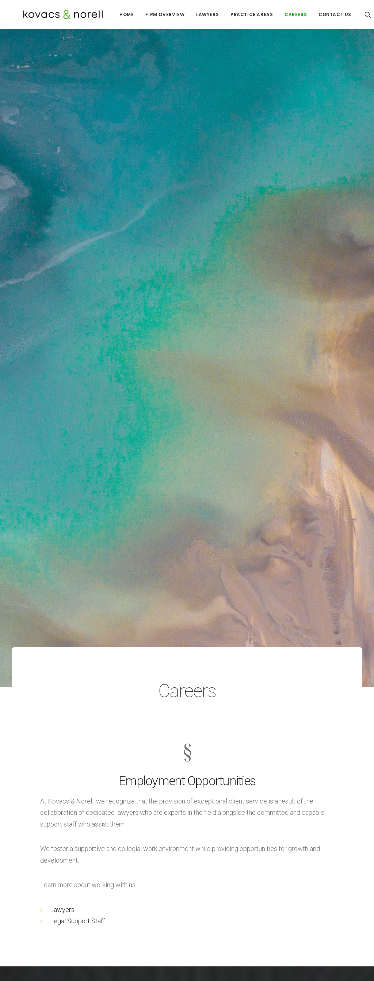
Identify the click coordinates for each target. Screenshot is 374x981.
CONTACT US (319, 14)
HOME (111, 14)
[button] (355, 14)
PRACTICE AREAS (236, 14)
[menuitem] (111, 14)
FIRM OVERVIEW (149, 14)
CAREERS (280, 14)
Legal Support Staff (77, 839)
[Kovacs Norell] (51, 14)
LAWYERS (192, 14)
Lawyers (62, 827)
